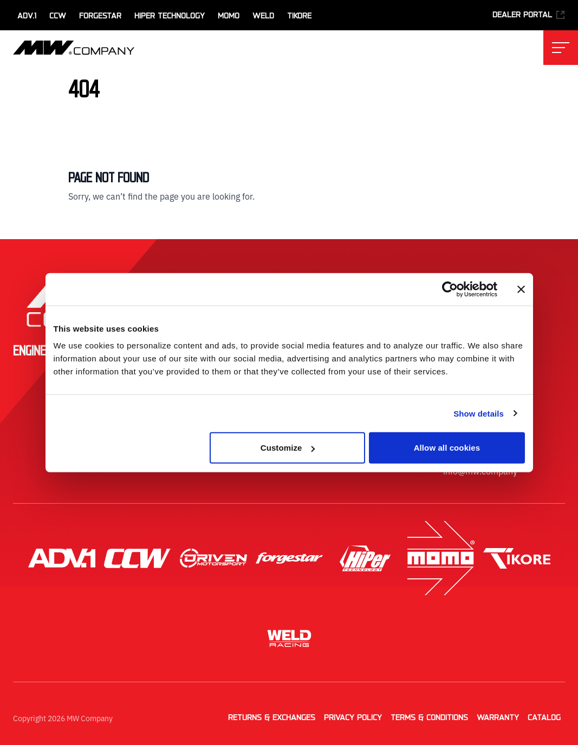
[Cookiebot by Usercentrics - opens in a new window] (449, 289)
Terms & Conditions (429, 718)
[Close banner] (521, 289)
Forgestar (100, 16)
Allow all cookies (447, 447)
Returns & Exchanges (271, 718)
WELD (263, 16)
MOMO (228, 16)
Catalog (544, 718)
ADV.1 (26, 16)
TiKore (299, 16)
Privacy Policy (353, 718)
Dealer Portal (528, 14)
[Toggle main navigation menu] (560, 47)
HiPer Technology (169, 16)
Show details (478, 413)
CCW (57, 16)
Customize (288, 447)
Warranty (498, 718)
